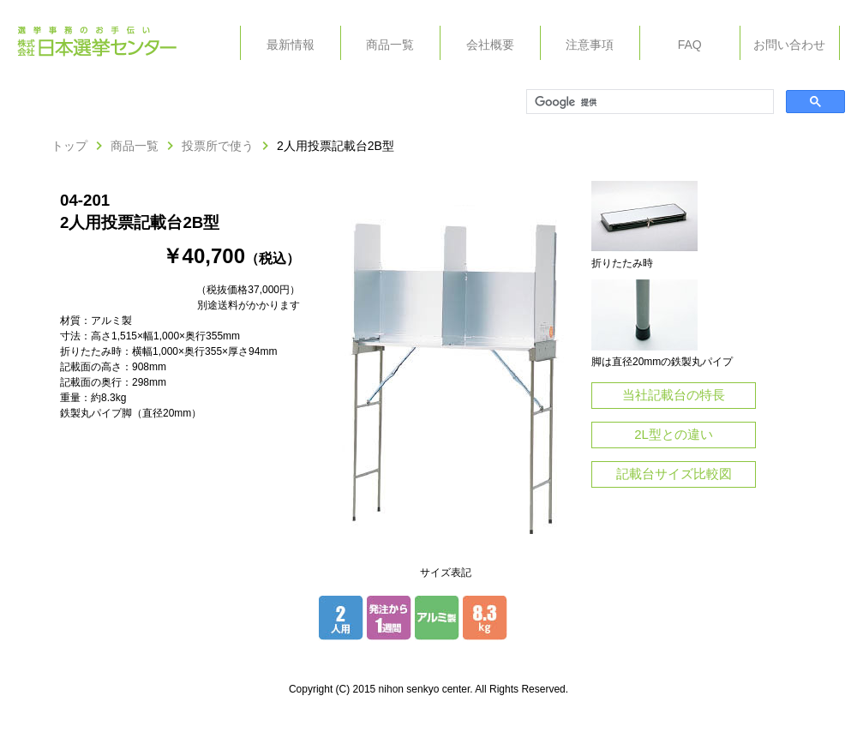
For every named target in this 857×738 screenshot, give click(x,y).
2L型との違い (673, 434)
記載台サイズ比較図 (674, 473)
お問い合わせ (789, 44)
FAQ (690, 44)
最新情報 (291, 44)
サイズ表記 (445, 573)
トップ (69, 146)
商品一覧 (390, 44)
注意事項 (590, 44)
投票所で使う (218, 146)
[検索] (648, 102)
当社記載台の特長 (673, 394)
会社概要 (490, 44)
